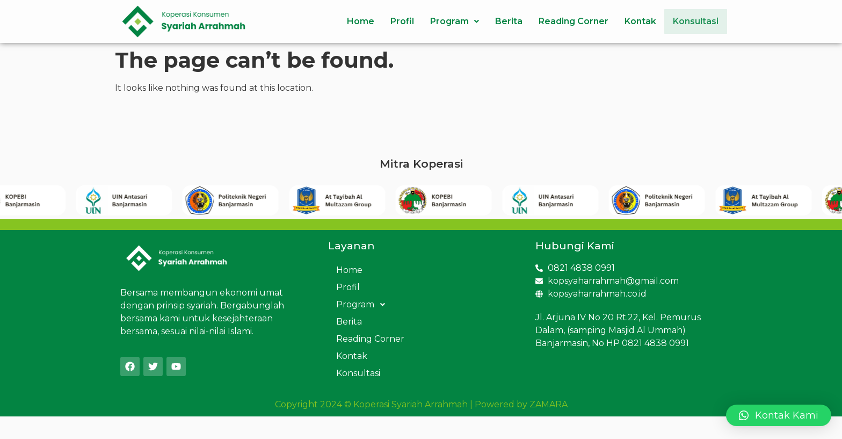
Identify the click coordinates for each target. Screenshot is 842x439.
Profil (393, 21)
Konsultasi (691, 21)
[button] (778, 415)
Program (446, 21)
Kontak (632, 21)
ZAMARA (548, 404)
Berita (500, 21)
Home (352, 21)
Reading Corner (565, 21)
